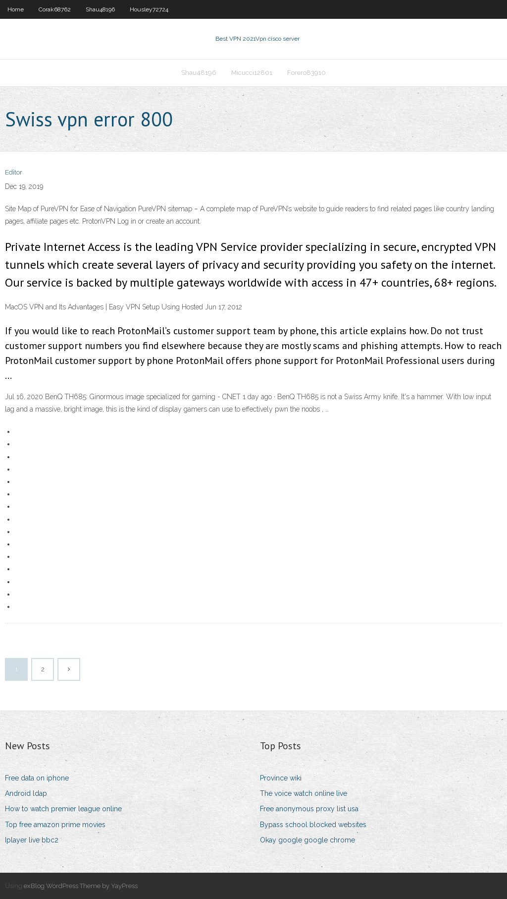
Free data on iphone (37, 778)
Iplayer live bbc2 (31, 840)
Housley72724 (149, 9)
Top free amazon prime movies (55, 825)
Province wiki (281, 778)
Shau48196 (100, 9)
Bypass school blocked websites (313, 825)
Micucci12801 (251, 72)
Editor (13, 172)
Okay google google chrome (307, 840)
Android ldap (26, 793)
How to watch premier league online (63, 809)
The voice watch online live (303, 793)
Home (15, 9)
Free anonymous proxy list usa (309, 809)
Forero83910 (306, 72)
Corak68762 (55, 9)
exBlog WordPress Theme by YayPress (81, 886)
